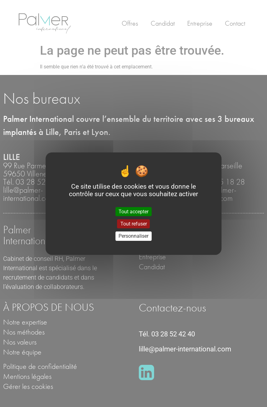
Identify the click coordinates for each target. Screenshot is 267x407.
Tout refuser (133, 224)
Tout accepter (133, 212)
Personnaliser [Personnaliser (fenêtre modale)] (133, 236)
